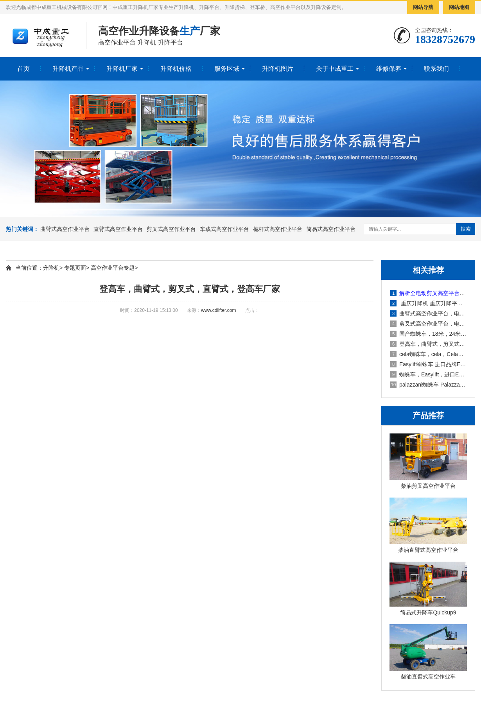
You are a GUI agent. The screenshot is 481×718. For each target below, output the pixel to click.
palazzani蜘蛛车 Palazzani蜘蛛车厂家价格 (428, 384)
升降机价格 (176, 68)
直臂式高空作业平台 (118, 229)
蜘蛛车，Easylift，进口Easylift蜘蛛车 (428, 374)
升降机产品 (68, 68)
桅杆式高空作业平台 (277, 229)
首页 (23, 68)
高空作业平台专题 (113, 268)
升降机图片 (277, 68)
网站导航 (423, 7)
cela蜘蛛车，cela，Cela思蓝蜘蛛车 (428, 354)
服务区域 (226, 68)
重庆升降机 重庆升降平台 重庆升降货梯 (428, 303)
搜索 (466, 229)
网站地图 (459, 7)
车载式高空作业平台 (224, 229)
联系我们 (436, 68)
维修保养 (388, 68)
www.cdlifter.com (218, 310)
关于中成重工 (335, 68)
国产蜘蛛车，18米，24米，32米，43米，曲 (428, 334)
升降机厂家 (122, 68)
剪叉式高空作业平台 (171, 229)
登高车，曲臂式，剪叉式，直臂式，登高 (428, 344)
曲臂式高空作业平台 (65, 229)
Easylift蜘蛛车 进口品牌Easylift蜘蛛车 (428, 364)
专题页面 (75, 268)
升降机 (51, 268)
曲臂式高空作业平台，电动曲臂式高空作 (428, 313)
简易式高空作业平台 (330, 229)
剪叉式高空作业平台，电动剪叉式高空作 (428, 324)
